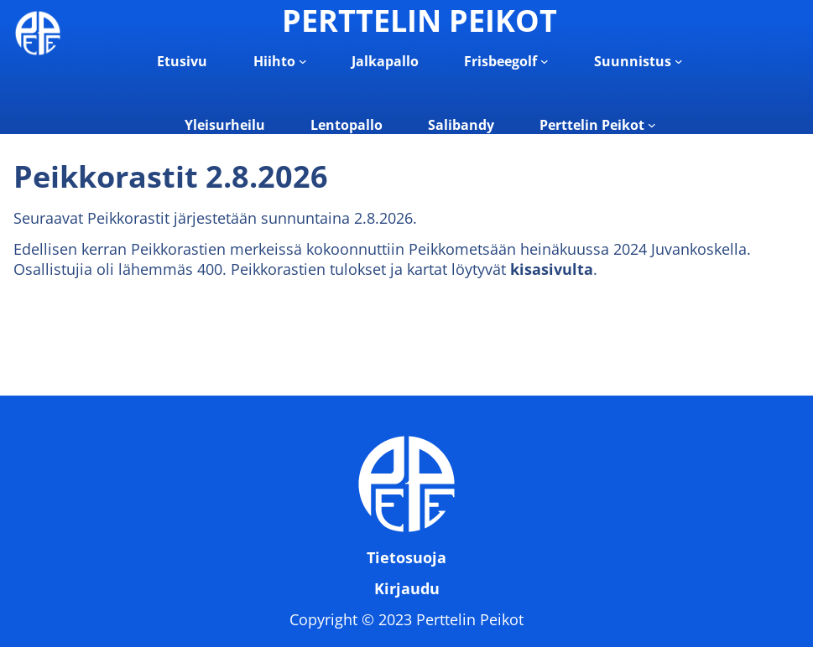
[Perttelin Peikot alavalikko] (652, 125)
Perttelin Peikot (591, 125)
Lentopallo (346, 125)
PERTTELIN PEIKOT (419, 20)
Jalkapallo (385, 61)
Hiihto (274, 61)
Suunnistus (632, 61)
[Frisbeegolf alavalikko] (544, 61)
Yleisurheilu (225, 125)
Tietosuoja (406, 557)
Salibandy (461, 125)
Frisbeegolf (500, 61)
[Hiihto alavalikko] (303, 61)
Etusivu (182, 61)
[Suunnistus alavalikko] (679, 61)
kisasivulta (551, 269)
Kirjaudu (407, 588)
